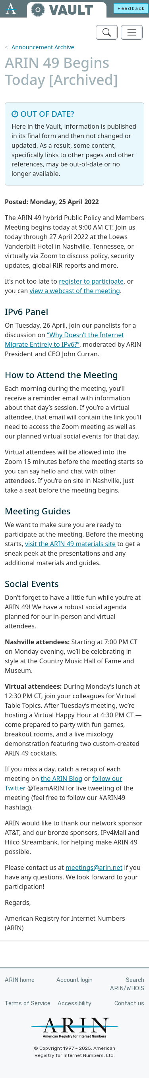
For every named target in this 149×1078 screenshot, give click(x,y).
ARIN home (20, 980)
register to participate (91, 281)
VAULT (71, 10)
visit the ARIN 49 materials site (70, 543)
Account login (74, 980)
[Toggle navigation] (132, 32)
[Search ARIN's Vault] (107, 32)
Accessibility (74, 1003)
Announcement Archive (43, 47)
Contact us (129, 1003)
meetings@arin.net (94, 867)
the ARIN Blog (62, 778)
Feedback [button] (131, 8)
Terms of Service (27, 1003)
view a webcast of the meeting (75, 290)
